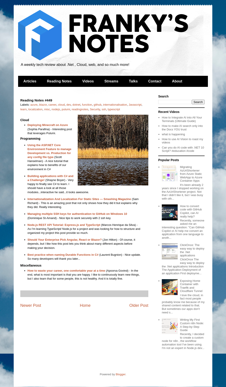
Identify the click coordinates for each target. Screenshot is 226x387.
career (52, 104)
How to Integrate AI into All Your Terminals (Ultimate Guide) (182, 119)
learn (23, 109)
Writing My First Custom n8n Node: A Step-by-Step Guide (192, 325)
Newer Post (30, 305)
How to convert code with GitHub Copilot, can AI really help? (191, 211)
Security (95, 109)
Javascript (135, 104)
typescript (114, 109)
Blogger (120, 374)
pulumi (66, 109)
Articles (29, 81)
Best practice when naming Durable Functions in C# (63, 254)
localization (35, 109)
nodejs (56, 109)
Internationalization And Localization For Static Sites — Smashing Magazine (79, 199)
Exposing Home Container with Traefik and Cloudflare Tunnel (191, 286)
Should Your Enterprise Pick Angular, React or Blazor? (65, 239)
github (97, 104)
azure (34, 104)
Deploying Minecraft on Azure (48, 125)
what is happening (173, 134)
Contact (155, 81)
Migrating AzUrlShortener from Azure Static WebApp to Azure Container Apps (191, 173)
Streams (111, 81)
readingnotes (80, 109)
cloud (61, 104)
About (177, 81)
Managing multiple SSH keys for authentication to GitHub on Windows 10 (77, 213)
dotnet (76, 104)
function (87, 104)
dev (68, 104)
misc (47, 109)
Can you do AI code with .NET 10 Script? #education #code (183, 149)
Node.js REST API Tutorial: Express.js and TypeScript (64, 225)
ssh (104, 109)
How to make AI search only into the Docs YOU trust (182, 127)
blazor (43, 104)
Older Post (138, 305)
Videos (88, 81)
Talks (133, 81)
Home (85, 305)
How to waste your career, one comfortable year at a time (66, 270)
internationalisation (115, 104)
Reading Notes (59, 81)
